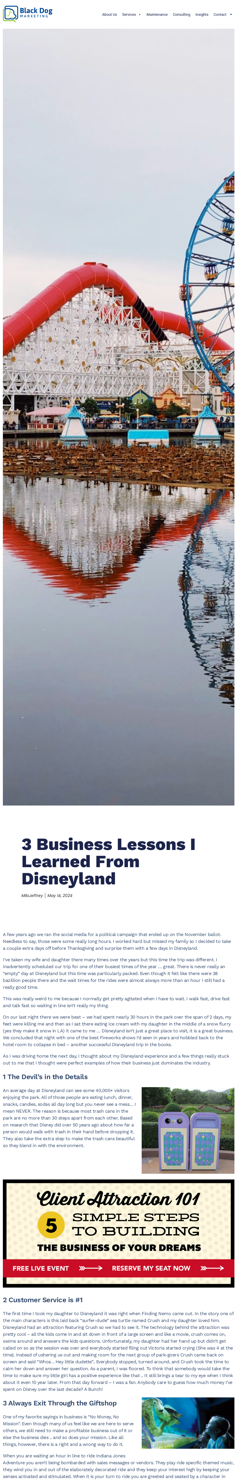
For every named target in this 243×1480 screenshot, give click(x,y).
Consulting (181, 14)
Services (131, 14)
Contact (220, 14)
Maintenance (157, 14)
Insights (201, 14)
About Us (109, 14)
